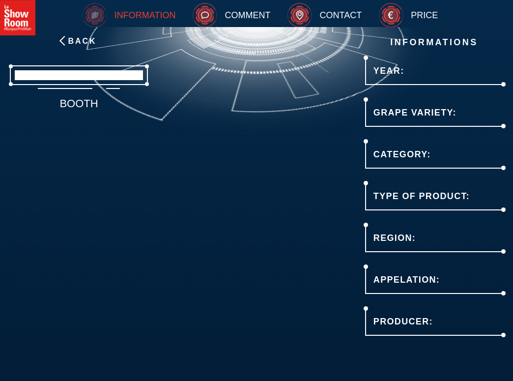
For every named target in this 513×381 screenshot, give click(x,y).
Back (82, 41)
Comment (247, 15)
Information (145, 15)
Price (424, 15)
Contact (340, 15)
